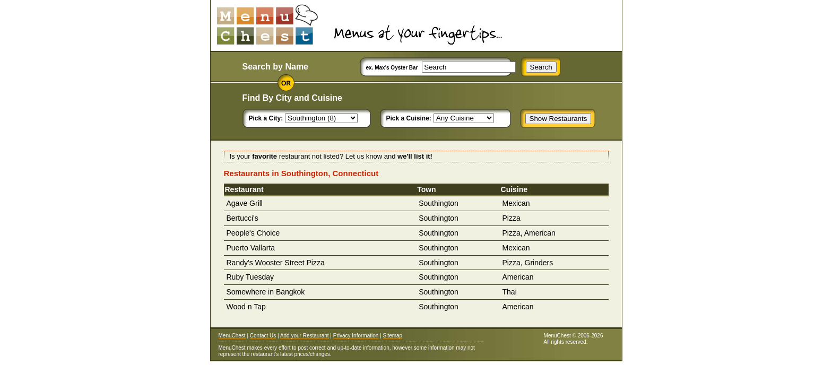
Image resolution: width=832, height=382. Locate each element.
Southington (438, 203)
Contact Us (263, 335)
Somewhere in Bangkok (266, 292)
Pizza (511, 218)
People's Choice (253, 233)
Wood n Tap (246, 306)
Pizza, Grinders (527, 262)
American (518, 277)
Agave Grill (245, 203)
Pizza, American (529, 233)
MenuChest (232, 335)
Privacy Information (356, 335)
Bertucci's (242, 218)
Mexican (516, 203)
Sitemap (393, 335)
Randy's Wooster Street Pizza (276, 262)
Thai (509, 292)
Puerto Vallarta (251, 248)
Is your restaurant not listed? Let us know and (331, 156)
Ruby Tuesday (250, 277)
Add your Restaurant (304, 335)
